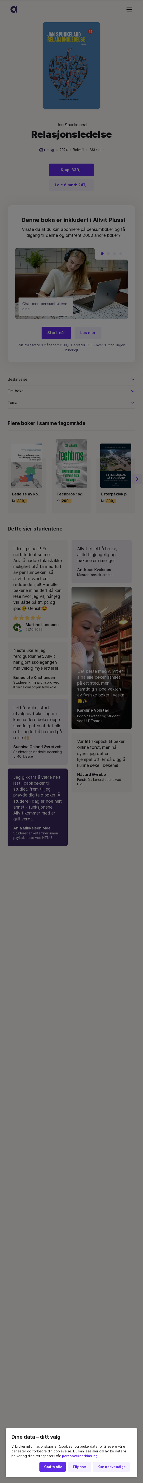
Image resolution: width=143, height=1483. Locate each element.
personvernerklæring (80, 1456)
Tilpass (79, 1467)
